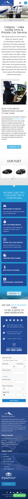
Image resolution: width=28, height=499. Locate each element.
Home (5, 20)
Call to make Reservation (14, 348)
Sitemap (11, 496)
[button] (20, 3)
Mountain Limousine (18, 119)
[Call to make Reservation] (14, 344)
